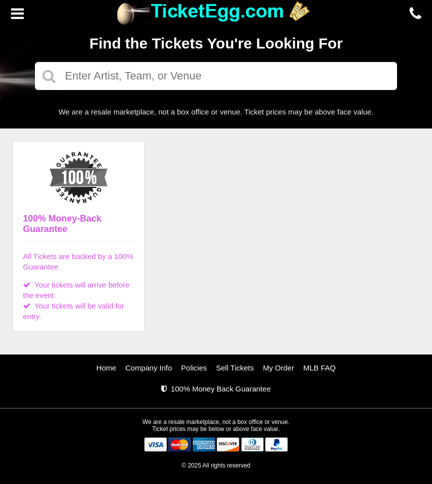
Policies (194, 368)
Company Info (148, 368)
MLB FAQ (319, 368)
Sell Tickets (235, 368)
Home (106, 368)
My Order (278, 368)
